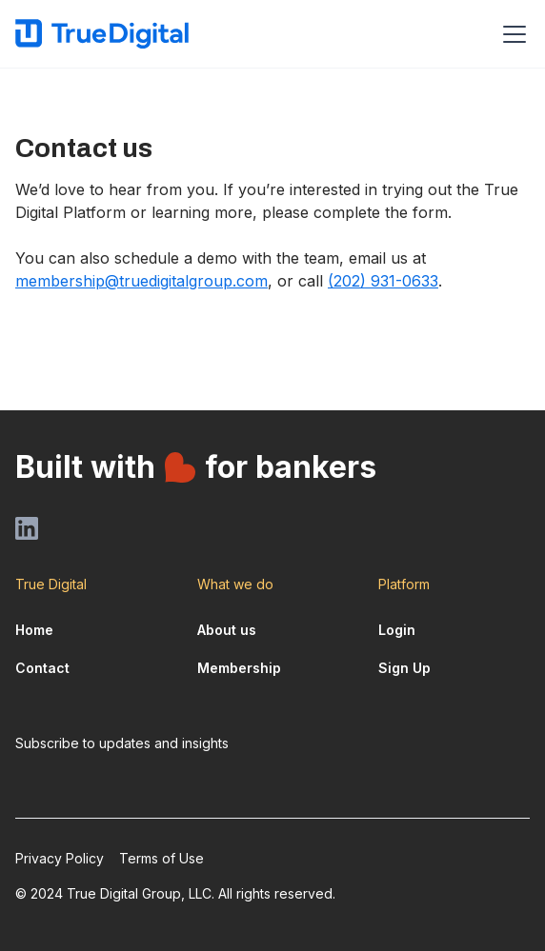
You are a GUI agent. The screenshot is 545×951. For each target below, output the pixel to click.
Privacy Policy (59, 858)
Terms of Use (161, 858)
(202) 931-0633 (383, 280)
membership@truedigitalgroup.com (141, 280)
